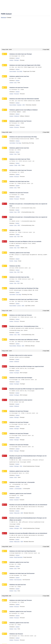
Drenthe (11, 261)
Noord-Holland (13, 71)
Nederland (3, 17)
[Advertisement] (25, 33)
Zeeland (11, 60)
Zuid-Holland (12, 143)
